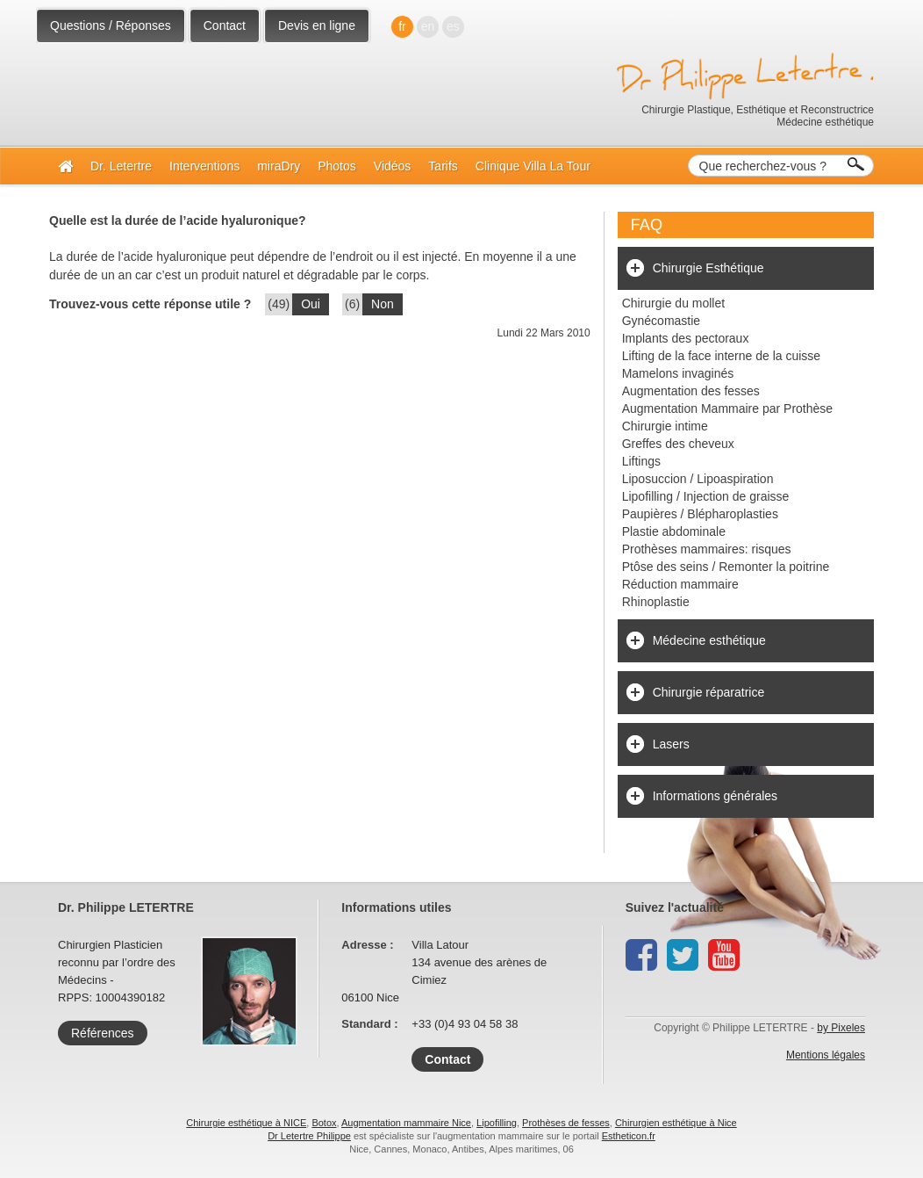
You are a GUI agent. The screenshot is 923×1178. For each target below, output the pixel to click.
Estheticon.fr (628, 1136)
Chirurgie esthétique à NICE (246, 1122)
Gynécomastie (661, 321)
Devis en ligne (316, 25)
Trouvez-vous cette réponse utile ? (150, 304)
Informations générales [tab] (715, 796)
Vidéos (392, 166)
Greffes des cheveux (678, 444)
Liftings (641, 461)
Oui (310, 304)
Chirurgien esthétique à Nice (676, 1122)
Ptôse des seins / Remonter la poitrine (726, 567)
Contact (225, 25)
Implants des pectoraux (685, 338)
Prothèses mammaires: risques (706, 549)
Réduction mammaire (680, 584)
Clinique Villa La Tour (533, 166)
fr (402, 26)
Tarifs (442, 166)
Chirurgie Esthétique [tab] (708, 268)
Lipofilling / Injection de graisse (706, 496)
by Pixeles (841, 1028)
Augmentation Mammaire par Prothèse (727, 408)
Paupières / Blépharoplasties (700, 514)
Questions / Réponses (110, 25)
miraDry (278, 166)
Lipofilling (496, 1122)
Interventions (204, 166)
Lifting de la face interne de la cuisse (721, 356)
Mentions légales (825, 1055)
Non (382, 304)
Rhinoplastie (656, 602)
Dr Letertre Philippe (309, 1136)
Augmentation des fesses (691, 391)
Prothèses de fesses (566, 1122)
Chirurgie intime (665, 426)
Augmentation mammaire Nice (406, 1122)
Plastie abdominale (674, 531)
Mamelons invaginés (678, 373)
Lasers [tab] (671, 744)
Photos (337, 166)
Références (102, 1033)
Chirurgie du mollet (674, 303)
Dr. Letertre (121, 166)
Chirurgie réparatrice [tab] (709, 692)
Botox (323, 1122)
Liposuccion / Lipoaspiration (698, 479)
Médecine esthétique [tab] (709, 640)
